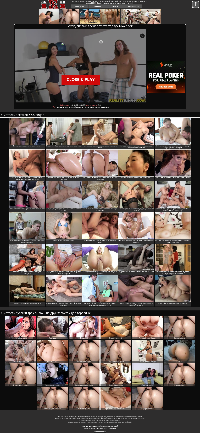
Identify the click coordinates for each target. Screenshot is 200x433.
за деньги (105, 107)
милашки (60, 107)
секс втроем (70, 107)
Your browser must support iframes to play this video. (80, 66)
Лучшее (97, 6)
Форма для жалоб (109, 426)
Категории (79, 6)
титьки (86, 107)
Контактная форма (91, 426)
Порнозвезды (133, 6)
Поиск (115, 6)
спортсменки (95, 107)
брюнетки (79, 107)
